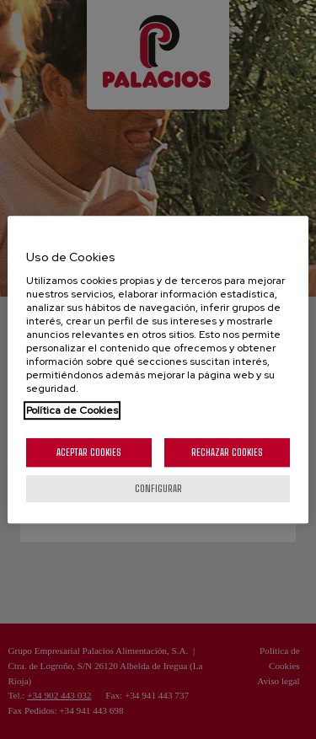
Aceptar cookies (88, 452)
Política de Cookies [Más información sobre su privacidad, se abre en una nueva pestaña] (72, 410)
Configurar (158, 488)
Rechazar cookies (227, 452)
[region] (158, 370)
